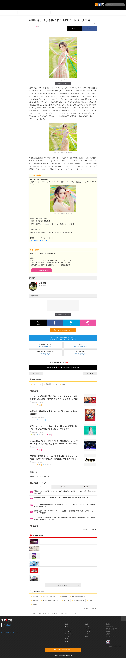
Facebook (7, 625)
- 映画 (66, 641)
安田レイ (63, 384)
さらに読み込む (68, 585)
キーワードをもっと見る (88, 608)
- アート (67, 636)
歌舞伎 (34, 604)
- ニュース (87, 626)
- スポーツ (67, 639)
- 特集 (86, 636)
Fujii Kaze (63, 596)
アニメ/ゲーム (36, 384)
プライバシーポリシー (111, 636)
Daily (40, 487)
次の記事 (91, 373)
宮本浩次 (34, 596)
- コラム (87, 634)
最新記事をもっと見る (89, 530)
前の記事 (34, 373)
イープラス (32, 613)
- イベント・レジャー (70, 629)
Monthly (86, 487)
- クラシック (68, 631)
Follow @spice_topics (45, 346)
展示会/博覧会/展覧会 (77, 596)
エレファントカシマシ (49, 596)
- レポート (87, 631)
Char (89, 600)
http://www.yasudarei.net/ (38, 240)
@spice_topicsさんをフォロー (10, 632)
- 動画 (86, 624)
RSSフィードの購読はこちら (64, 330)
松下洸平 (65, 600)
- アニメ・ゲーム (69, 634)
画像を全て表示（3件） (62, 83)
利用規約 (108, 634)
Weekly (63, 487)
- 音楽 (66, 624)
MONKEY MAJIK (78, 600)
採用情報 (108, 631)
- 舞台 (66, 626)
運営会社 (108, 624)
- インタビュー (89, 629)
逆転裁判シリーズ (50, 384)
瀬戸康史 (34, 600)
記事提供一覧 (109, 626)
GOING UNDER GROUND (50, 600)
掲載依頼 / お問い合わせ (112, 629)
